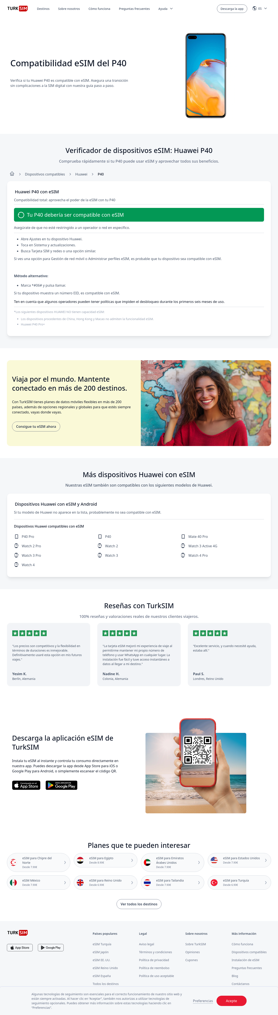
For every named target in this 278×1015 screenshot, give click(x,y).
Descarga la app (232, 9)
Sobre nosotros (69, 9)
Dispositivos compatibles (45, 174)
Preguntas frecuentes (134, 9)
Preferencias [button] (203, 1000)
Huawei (81, 174)
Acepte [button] (231, 1000)
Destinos (43, 9)
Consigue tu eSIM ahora (36, 426)
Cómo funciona (99, 9)
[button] (166, 9)
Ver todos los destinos (139, 904)
